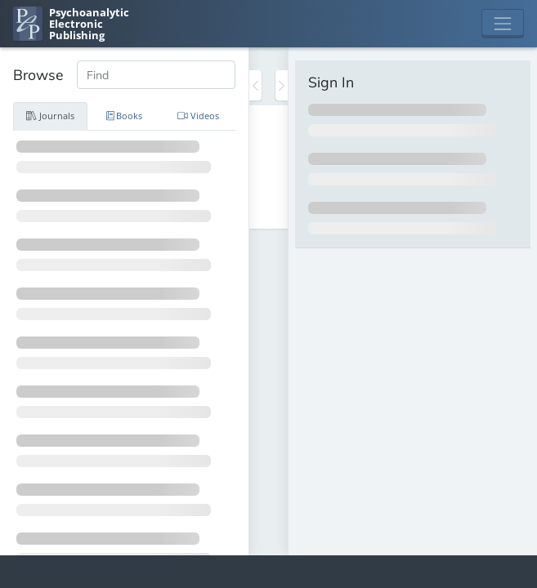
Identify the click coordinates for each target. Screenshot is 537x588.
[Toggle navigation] (502, 23)
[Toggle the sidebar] (255, 85)
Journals (50, 115)
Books (124, 115)
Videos (198, 115)
